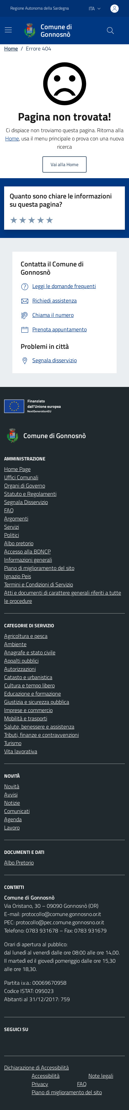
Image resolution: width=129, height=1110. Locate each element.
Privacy (40, 1084)
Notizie (12, 803)
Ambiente (15, 644)
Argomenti (16, 518)
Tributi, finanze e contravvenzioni (41, 735)
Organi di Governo (24, 485)
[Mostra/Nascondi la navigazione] (8, 30)
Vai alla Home (64, 164)
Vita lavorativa (20, 751)
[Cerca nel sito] (110, 30)
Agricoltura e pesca (25, 636)
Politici (11, 535)
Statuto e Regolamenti (30, 494)
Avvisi (11, 794)
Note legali (100, 1076)
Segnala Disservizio (26, 502)
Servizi (11, 527)
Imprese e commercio (28, 710)
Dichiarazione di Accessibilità (36, 1067)
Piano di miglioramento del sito (39, 568)
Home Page (17, 469)
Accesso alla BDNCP (27, 551)
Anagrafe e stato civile (29, 652)
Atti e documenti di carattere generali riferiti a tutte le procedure (62, 596)
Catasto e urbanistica (28, 677)
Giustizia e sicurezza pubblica (36, 702)
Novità (11, 786)
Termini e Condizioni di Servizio (38, 584)
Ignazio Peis (17, 576)
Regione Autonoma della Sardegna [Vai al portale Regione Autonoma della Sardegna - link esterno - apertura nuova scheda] (39, 8)
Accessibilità (46, 1076)
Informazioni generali (28, 560)
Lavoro (12, 827)
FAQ (9, 510)
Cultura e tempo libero (29, 685)
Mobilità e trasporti (25, 718)
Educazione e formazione (32, 693)
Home (11, 48)
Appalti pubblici (21, 660)
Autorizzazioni (20, 669)
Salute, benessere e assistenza (39, 726)
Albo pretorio (18, 543)
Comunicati (17, 811)
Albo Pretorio (19, 862)
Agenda (13, 819)
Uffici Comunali (21, 477)
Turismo (12, 743)
